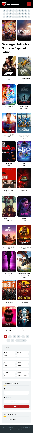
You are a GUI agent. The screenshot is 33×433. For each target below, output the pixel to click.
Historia (6, 372)
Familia (19, 365)
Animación (19, 352)
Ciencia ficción (7, 359)
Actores (8, 397)
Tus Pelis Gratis (11, 419)
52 (12, 340)
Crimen (5, 362)
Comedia (19, 359)
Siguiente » (21, 340)
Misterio (19, 372)
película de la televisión (22, 375)
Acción (5, 352)
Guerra (19, 369)
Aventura (6, 355)
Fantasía (6, 369)
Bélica (18, 355)
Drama (5, 365)
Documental (20, 362)
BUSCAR (16, 406)
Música (5, 375)
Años (7, 389)
